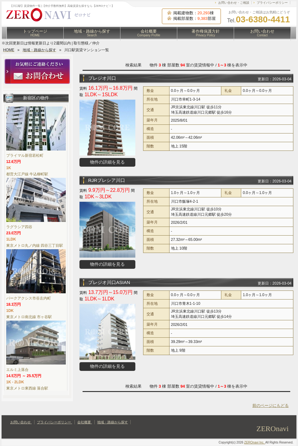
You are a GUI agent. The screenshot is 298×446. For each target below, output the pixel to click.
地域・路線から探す (92, 33)
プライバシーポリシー (272, 2)
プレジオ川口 (102, 78)
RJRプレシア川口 (106, 180)
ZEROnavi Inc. (254, 442)
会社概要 (148, 33)
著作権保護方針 (206, 33)
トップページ (35, 33)
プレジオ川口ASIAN (109, 282)
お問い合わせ (262, 33)
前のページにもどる (270, 405)
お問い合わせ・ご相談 (233, 2)
